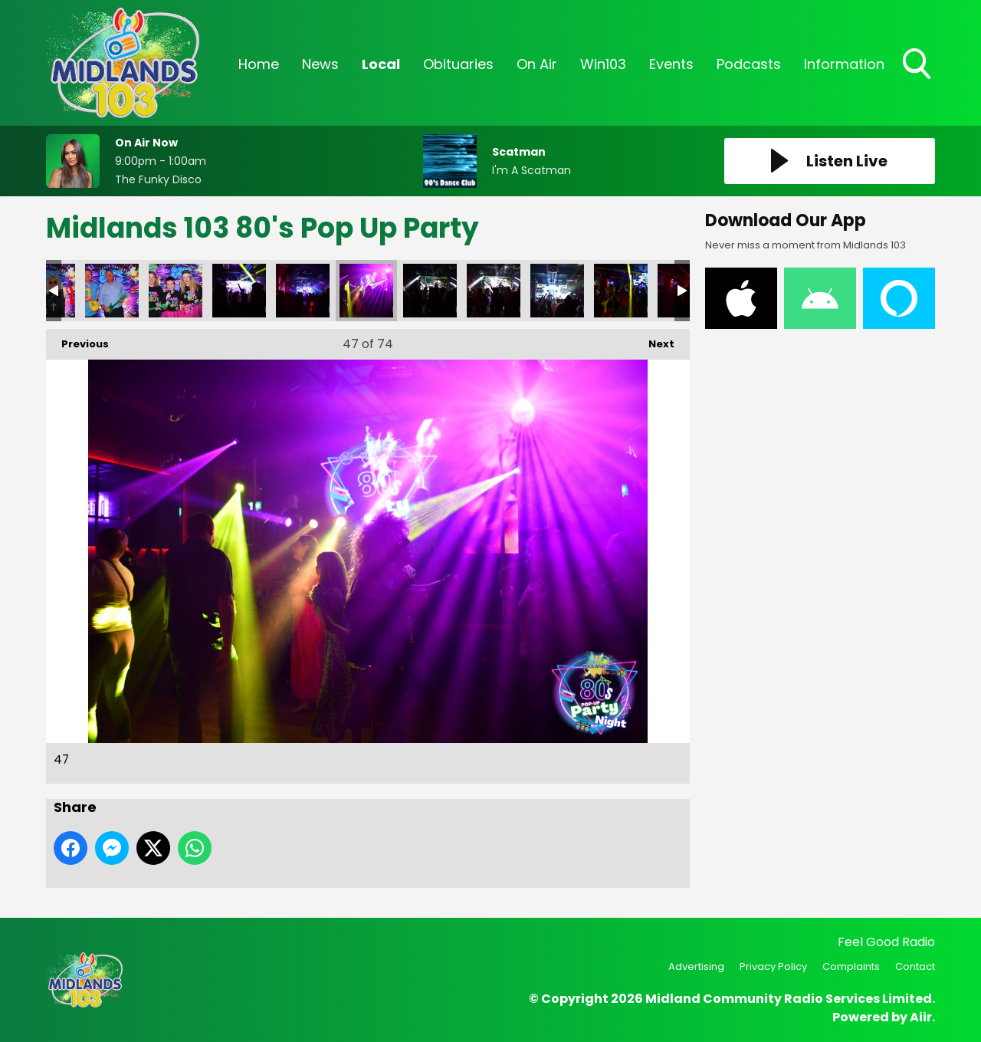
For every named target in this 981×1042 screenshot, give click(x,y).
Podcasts (749, 64)
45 (239, 290)
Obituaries (458, 64)
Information (844, 64)
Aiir (921, 1017)
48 (430, 290)
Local (381, 64)
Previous (77, 340)
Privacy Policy (773, 966)
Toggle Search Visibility (918, 65)
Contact (915, 966)
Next (653, 340)
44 (175, 290)
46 (303, 290)
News (320, 64)
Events (671, 64)
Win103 (603, 64)
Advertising (696, 966)
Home (258, 64)
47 (366, 290)
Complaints (851, 966)
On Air (537, 64)
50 (557, 290)
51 (621, 290)
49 (493, 290)
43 (112, 290)
